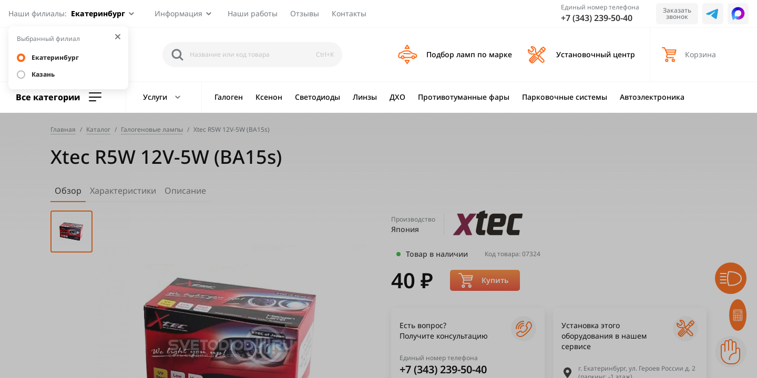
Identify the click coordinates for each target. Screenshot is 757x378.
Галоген (228, 97)
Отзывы (304, 13)
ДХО (397, 97)
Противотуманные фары (463, 97)
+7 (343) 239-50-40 (596, 18)
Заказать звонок (677, 13)
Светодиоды (317, 97)
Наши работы (253, 13)
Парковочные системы (564, 97)
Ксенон (268, 97)
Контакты (349, 13)
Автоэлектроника (652, 97)
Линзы (365, 97)
